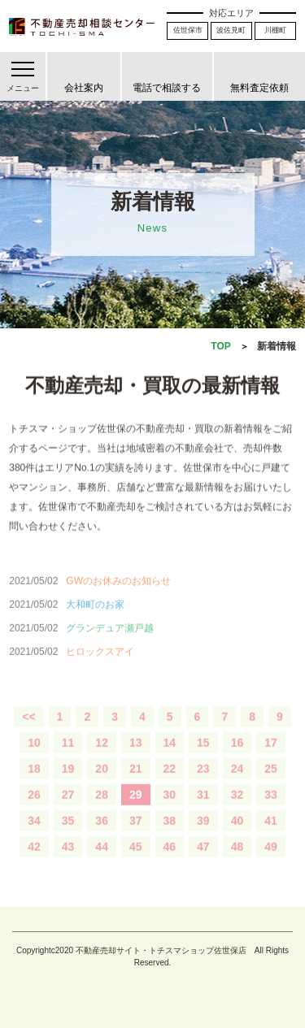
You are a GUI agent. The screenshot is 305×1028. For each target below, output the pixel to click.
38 (169, 836)
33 (270, 810)
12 (101, 758)
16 (237, 758)
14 (169, 758)
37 (135, 836)
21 (135, 784)
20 (101, 784)
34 (34, 836)
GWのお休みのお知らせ (118, 596)
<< (28, 732)
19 (68, 784)
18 (34, 784)
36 (101, 836)
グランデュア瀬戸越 (110, 643)
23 (203, 784)
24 (237, 784)
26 (34, 810)
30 (169, 810)
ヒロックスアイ (100, 667)
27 (68, 810)
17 (270, 758)
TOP (220, 346)
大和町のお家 (95, 620)
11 (68, 758)
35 (68, 836)
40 (237, 836)
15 (203, 758)
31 (203, 810)
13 (135, 758)
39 (203, 836)
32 (237, 810)
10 (34, 758)
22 (169, 784)
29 (135, 810)
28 (101, 810)
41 (270, 836)
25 (270, 784)
